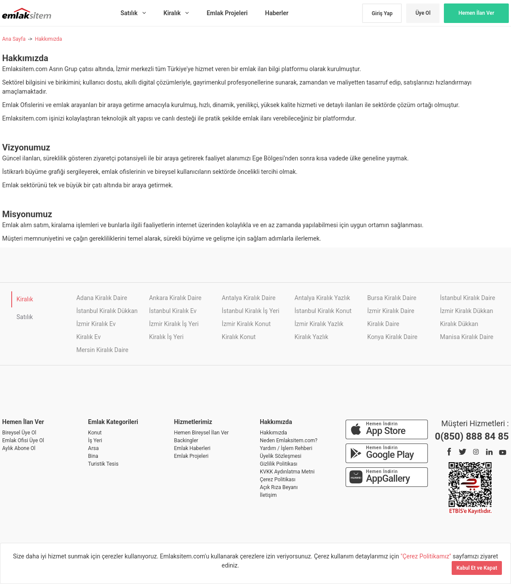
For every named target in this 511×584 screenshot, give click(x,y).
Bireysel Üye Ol (19, 433)
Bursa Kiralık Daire (391, 297)
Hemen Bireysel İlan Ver (201, 433)
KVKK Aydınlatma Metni (287, 472)
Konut (94, 433)
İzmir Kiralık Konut (246, 323)
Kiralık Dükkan (459, 323)
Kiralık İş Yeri (166, 336)
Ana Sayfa (14, 39)
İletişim (268, 495)
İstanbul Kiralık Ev (173, 310)
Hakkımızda (48, 39)
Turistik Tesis (103, 464)
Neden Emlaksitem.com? (288, 440)
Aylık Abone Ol (19, 448)
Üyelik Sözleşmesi (280, 456)
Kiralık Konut (239, 336)
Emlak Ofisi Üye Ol (23, 440)
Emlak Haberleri (192, 448)
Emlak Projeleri (191, 456)
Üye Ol (422, 13)
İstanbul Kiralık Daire (467, 297)
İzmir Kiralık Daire (390, 310)
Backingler (186, 440)
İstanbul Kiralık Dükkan (107, 310)
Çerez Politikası (277, 479)
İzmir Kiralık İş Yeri (173, 323)
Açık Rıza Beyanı (279, 487)
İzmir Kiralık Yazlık (318, 323)
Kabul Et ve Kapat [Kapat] (476, 568)
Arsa (93, 448)
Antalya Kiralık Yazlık (322, 297)
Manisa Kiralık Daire (466, 336)
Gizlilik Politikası (279, 464)
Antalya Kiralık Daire (248, 297)
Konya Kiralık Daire (392, 336)
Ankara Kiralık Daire (175, 297)
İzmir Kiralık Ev (96, 323)
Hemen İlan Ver (477, 13)
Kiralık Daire (383, 323)
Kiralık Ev (88, 336)
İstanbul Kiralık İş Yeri (250, 310)
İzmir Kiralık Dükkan (466, 310)
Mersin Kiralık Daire (102, 349)
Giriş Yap (382, 13)
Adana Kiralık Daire (101, 297)
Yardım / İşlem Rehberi (286, 448)
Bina (93, 456)
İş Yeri (95, 440)
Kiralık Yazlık (311, 336)
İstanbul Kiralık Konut (323, 310)
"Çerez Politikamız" (427, 556)
